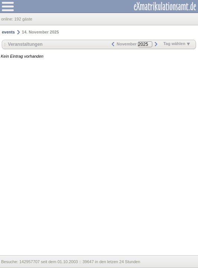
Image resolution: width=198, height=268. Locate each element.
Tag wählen (176, 43)
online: (7, 19)
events (8, 32)
